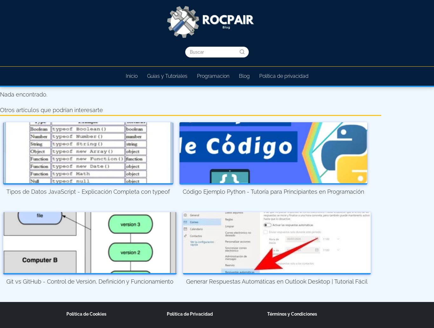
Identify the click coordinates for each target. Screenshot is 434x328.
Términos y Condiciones (292, 314)
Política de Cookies (86, 314)
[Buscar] (242, 52)
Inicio (132, 76)
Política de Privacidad (190, 314)
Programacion (213, 76)
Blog (244, 76)
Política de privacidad (284, 76)
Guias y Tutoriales (167, 76)
